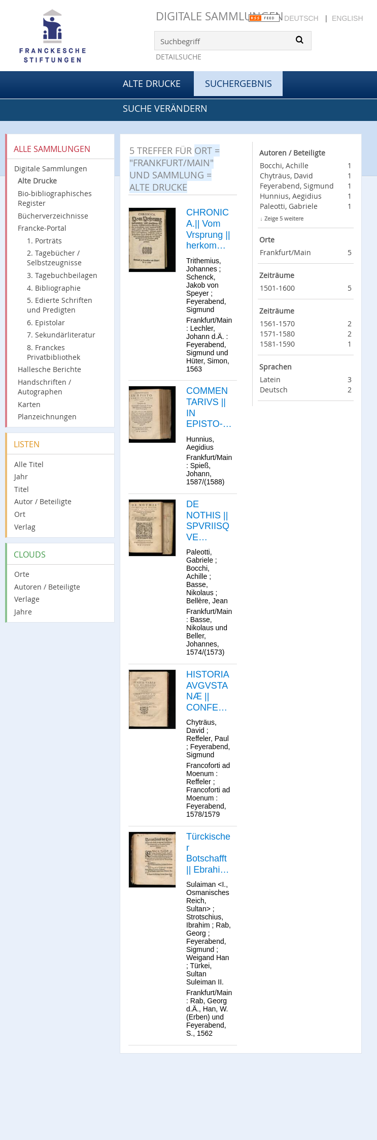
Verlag (25, 527)
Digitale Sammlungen (220, 16)
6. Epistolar (46, 322)
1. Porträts (44, 240)
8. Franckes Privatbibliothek (53, 352)
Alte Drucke (152, 83)
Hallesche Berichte (49, 369)
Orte (21, 574)
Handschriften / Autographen (44, 386)
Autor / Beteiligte (43, 501)
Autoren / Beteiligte (47, 587)
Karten (29, 404)
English (347, 18)
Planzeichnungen (47, 416)
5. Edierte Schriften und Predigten (59, 305)
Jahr (21, 476)
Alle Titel (29, 464)
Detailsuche (178, 56)
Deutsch (301, 18)
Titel (21, 489)
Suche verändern (165, 108)
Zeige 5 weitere (283, 218)
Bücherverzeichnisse (53, 216)
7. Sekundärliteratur (61, 335)
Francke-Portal (42, 228)
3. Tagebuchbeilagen (62, 275)
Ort (19, 514)
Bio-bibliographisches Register (55, 198)
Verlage (27, 599)
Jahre (23, 612)
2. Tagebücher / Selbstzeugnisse (54, 257)
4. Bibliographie (54, 288)
